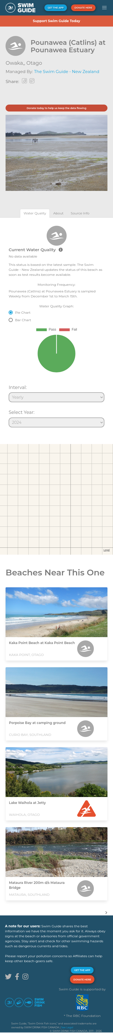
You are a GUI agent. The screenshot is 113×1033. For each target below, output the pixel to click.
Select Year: (21, 412)
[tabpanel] (56, 324)
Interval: (18, 387)
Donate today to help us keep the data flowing (56, 108)
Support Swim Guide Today (56, 21)
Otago (34, 63)
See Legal (67, 1027)
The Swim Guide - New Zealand (66, 71)
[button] (104, 7)
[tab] (35, 213)
